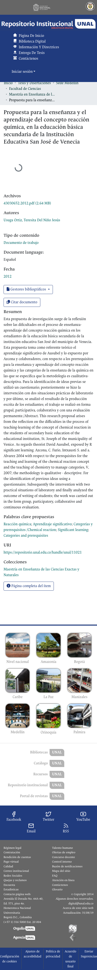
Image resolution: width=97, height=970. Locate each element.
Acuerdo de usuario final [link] (70, 958)
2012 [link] (8, 276)
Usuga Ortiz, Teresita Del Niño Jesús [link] (32, 220)
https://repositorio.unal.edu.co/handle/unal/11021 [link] (43, 552)
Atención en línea (63, 880)
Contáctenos (60, 885)
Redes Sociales (13, 876)
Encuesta (9, 885)
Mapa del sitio (61, 871)
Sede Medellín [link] (67, 83)
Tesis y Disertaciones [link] (34, 83)
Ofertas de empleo (63, 852)
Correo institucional (16, 871)
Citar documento (22, 302)
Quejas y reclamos (15, 880)
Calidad (8, 866)
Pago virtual (11, 862)
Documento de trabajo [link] (21, 243)
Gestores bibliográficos (27, 289)
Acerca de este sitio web (78, 908)
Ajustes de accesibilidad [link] (33, 953)
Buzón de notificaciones (67, 866)
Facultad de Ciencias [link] (25, 89)
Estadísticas (11, 889)
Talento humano (62, 848)
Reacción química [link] (17, 524)
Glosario (57, 889)
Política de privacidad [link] (53, 953)
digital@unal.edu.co (80, 903)
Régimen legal (12, 848)
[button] (48, 24)
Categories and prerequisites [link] (26, 535)
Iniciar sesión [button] (22, 71)
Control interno (62, 862)
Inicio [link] (8, 83)
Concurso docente (63, 857)
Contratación (12, 852)
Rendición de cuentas (17, 857)
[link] (27, 203)
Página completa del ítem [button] (29, 586)
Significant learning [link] (73, 530)
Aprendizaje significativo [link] (52, 524)
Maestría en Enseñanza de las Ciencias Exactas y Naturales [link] (32, 94)
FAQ (55, 876)
